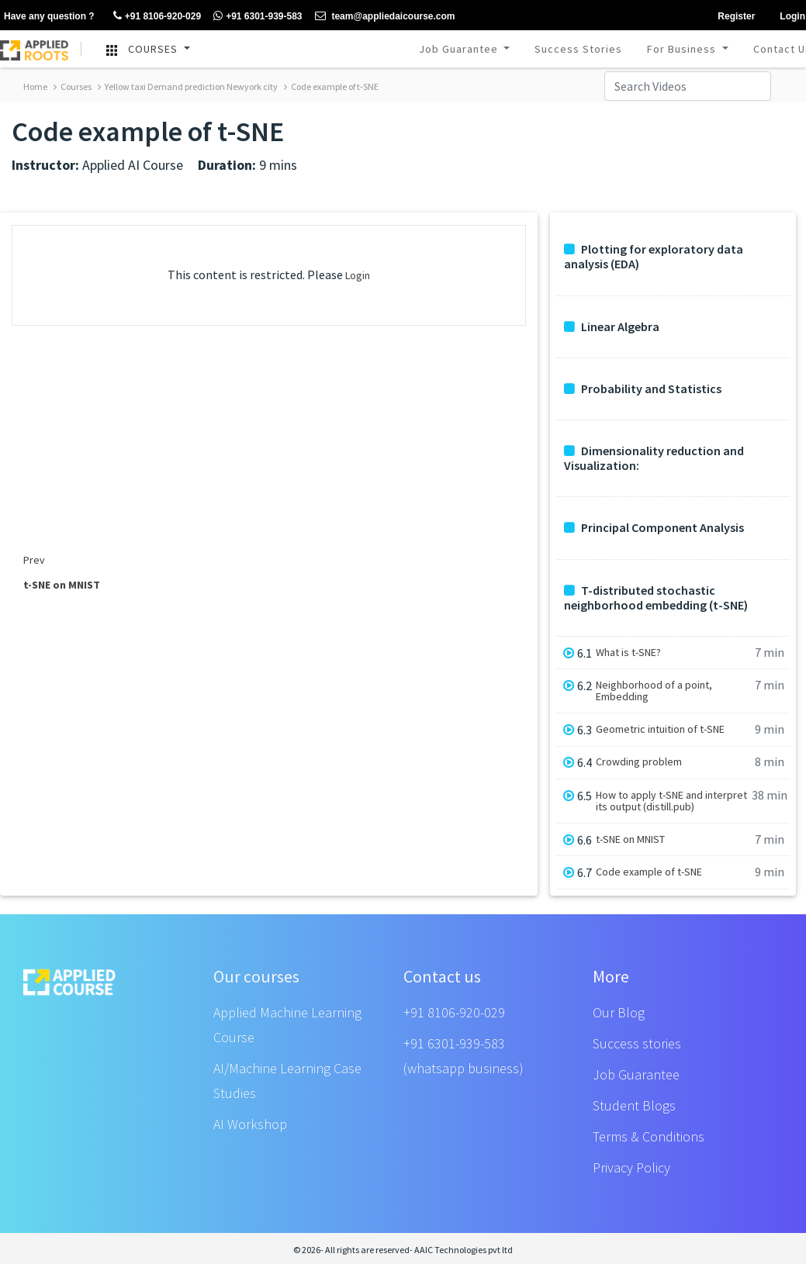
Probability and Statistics (642, 389)
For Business (683, 49)
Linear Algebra (611, 326)
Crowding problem (639, 762)
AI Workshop (250, 1124)
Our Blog (619, 1012)
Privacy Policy (631, 1167)
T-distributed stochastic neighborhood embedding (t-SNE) (656, 598)
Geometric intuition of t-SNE (660, 729)
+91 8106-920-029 (454, 1012)
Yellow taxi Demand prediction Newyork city (188, 86)
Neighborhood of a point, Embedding (654, 691)
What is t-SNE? (628, 652)
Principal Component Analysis (654, 527)
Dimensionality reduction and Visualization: (654, 458)
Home (35, 86)
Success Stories (578, 49)
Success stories (637, 1043)
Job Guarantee (460, 49)
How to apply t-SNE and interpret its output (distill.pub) (671, 801)
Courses (73, 86)
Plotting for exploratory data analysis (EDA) (653, 256)
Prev (34, 560)
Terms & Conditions (648, 1136)
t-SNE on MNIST (630, 839)
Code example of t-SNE (331, 86)
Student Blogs (634, 1105)
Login (357, 275)
